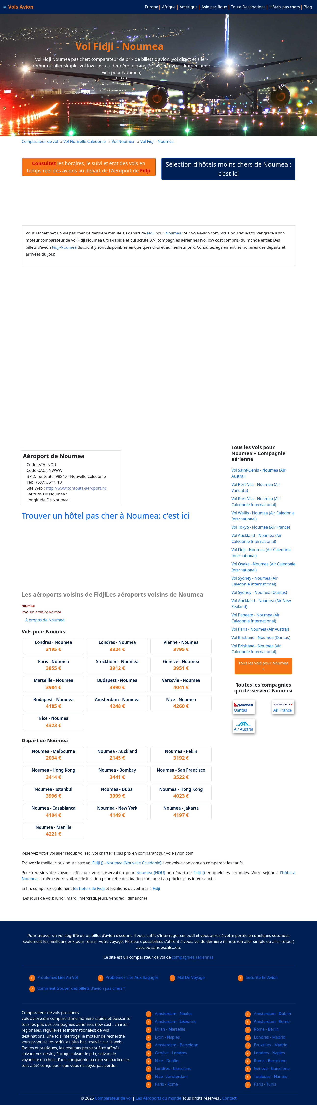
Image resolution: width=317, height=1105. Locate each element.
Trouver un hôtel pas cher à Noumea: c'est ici (105, 515)
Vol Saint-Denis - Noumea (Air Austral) (258, 473)
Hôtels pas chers (284, 7)
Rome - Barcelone (265, 1060)
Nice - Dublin (162, 1060)
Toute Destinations (248, 7)
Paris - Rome (162, 1084)
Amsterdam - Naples (169, 1013)
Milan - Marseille (165, 1029)
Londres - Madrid (265, 1037)
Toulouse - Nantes (266, 1076)
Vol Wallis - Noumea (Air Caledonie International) (263, 515)
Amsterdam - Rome (267, 1021)
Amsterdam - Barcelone (172, 1045)
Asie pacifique (214, 7)
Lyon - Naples (163, 1037)
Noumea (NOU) (150, 872)
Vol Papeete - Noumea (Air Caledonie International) (255, 618)
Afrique (168, 7)
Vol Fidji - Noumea (157, 141)
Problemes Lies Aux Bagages (128, 977)
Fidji (151, 233)
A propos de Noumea (44, 620)
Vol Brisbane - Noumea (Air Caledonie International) (256, 648)
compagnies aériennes (192, 957)
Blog (308, 7)
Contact (229, 1098)
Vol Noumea (123, 141)
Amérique (189, 7)
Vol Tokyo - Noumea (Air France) (260, 527)
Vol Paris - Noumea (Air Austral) (260, 629)
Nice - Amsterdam (167, 1076)
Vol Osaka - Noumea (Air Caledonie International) (263, 566)
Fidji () (97, 863)
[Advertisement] (158, 203)
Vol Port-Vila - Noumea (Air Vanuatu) (255, 487)
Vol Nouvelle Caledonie (84, 141)
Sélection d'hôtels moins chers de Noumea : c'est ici (228, 169)
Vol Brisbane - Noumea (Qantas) (260, 637)
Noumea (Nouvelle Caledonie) (133, 863)
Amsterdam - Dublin (268, 1013)
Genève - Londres (166, 1052)
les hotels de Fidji (89, 888)
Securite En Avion (258, 977)
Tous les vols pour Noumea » (263, 666)
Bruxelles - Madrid (266, 1045)
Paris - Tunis (260, 1084)
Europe (151, 7)
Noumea (173, 233)
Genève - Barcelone (267, 1068)
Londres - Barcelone (168, 1068)
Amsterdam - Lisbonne (171, 1021)
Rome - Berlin (262, 1029)
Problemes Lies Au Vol (53, 977)
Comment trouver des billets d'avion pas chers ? (77, 988)
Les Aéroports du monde (158, 1098)
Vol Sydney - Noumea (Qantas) (259, 592)
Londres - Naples (265, 1052)
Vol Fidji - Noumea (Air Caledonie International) (261, 552)
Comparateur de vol (40, 141)
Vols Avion (18, 6)
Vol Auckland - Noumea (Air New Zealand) (261, 603)
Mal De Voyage (187, 977)
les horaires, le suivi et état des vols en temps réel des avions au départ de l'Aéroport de (88, 167)
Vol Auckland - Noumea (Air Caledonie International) (256, 538)
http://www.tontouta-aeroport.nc (76, 488)
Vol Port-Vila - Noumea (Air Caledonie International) (255, 501)
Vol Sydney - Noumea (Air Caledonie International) (254, 581)
